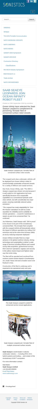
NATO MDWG (8, 48)
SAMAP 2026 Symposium (12, 53)
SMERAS (7, 27)
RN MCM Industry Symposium (14, 70)
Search (31, 19)
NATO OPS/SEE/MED (11, 82)
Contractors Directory (11, 61)
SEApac (6, 32)
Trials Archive (8, 78)
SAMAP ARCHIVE (10, 57)
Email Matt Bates (8, 371)
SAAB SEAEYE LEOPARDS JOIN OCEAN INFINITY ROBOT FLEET (14, 95)
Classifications (10, 65)
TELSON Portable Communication (15, 36)
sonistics (30, 103)
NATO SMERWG (9, 44)
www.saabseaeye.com (10, 373)
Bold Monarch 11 (9, 74)
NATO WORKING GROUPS (13, 40)
